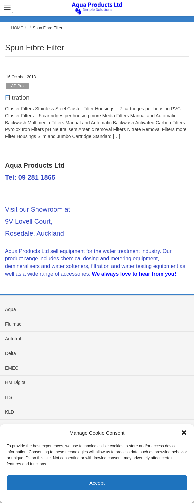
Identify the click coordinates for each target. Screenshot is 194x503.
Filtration (17, 97)
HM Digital (16, 382)
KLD (9, 412)
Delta (10, 353)
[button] (184, 432)
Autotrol (13, 338)
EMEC (11, 368)
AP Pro (17, 86)
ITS (8, 397)
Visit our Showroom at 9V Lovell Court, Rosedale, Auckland (37, 221)
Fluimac (13, 324)
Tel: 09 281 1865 (30, 177)
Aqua (10, 309)
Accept (97, 483)
